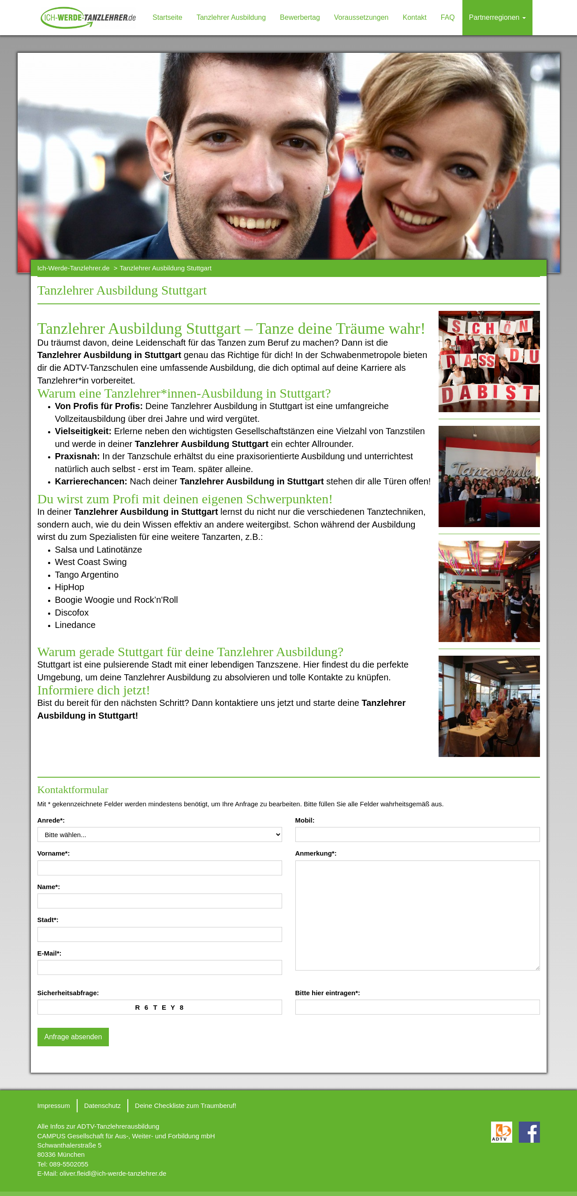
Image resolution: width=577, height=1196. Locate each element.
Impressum (53, 1105)
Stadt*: (48, 919)
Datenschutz (102, 1105)
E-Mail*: (49, 953)
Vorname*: (53, 853)
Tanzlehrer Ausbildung (231, 17)
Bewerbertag (300, 17)
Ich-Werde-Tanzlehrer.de (73, 268)
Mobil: (305, 820)
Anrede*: (51, 820)
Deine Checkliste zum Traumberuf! (185, 1105)
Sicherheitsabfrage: (68, 993)
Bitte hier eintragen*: (328, 993)
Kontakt (414, 17)
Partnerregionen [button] (497, 17)
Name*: (48, 886)
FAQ (448, 17)
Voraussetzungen (361, 17)
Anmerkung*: (316, 853)
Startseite (167, 17)
